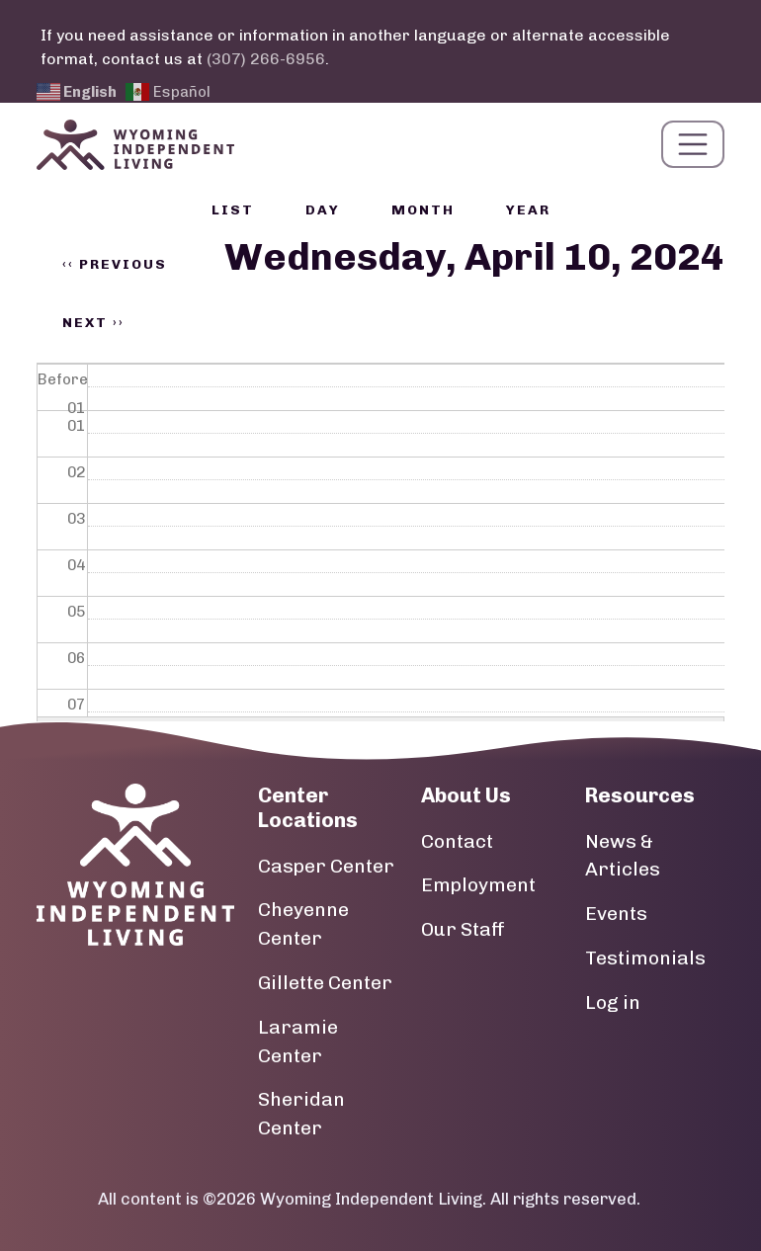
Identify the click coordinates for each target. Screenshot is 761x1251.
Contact (457, 841)
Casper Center (326, 866)
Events (616, 913)
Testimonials (645, 958)
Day (322, 210)
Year (528, 210)
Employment (478, 885)
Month (423, 210)
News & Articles (622, 855)
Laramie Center (298, 1041)
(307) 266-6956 (266, 58)
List (232, 210)
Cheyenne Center (303, 924)
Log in (612, 1002)
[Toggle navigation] (692, 144)
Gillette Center (325, 982)
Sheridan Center (301, 1113)
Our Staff (463, 929)
